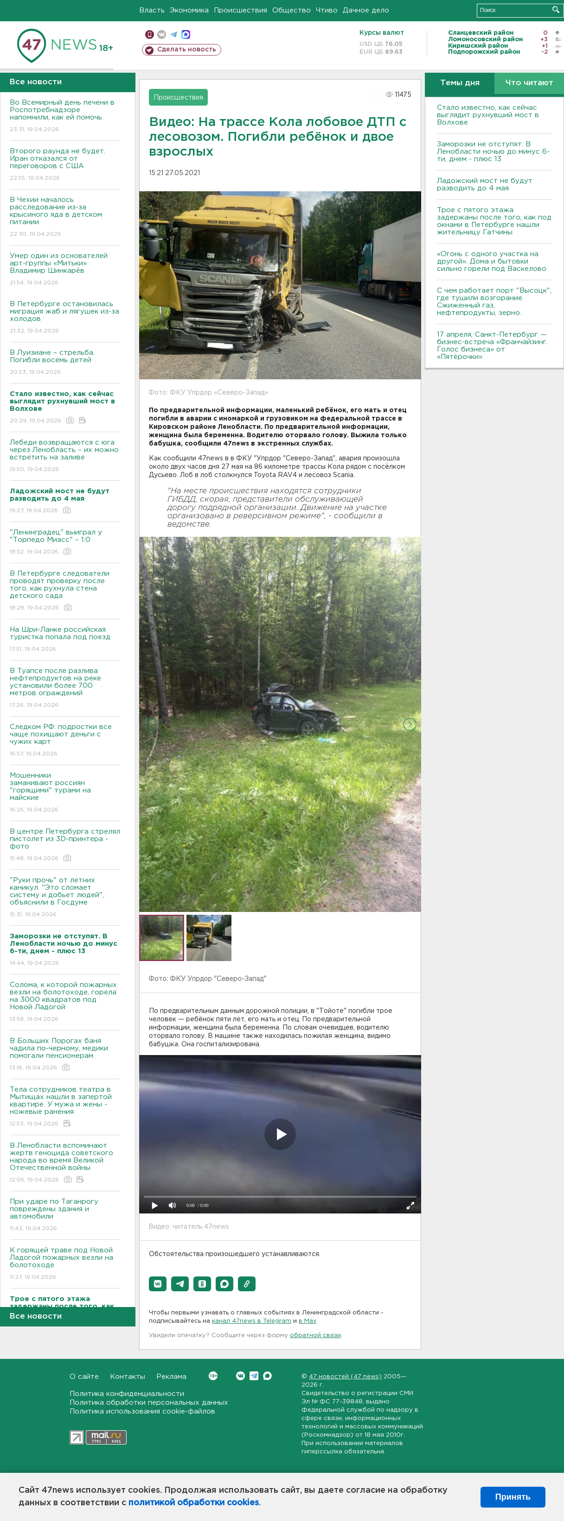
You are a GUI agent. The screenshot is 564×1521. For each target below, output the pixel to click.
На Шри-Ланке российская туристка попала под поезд (65, 640)
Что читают (529, 83)
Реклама (171, 1377)
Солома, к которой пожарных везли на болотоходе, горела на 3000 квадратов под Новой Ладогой (65, 1002)
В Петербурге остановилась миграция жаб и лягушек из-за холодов (65, 318)
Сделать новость (186, 49)
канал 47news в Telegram (251, 1321)
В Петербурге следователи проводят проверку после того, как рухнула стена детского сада (65, 591)
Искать (555, 9)
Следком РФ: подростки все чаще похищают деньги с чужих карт (65, 741)
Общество (291, 10)
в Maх (307, 1321)
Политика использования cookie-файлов (142, 1411)
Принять (513, 1497)
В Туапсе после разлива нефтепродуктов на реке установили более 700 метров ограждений (65, 688)
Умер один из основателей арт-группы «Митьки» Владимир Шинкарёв (65, 270)
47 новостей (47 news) (345, 1376)
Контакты (127, 1377)
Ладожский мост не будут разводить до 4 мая (484, 184)
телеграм (173, 34)
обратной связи (315, 1335)
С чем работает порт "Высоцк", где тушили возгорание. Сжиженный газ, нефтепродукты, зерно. (494, 302)
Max (267, 1375)
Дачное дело (366, 10)
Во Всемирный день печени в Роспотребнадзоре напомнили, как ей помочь (65, 116)
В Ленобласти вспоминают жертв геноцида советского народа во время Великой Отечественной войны (65, 1163)
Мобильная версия (149, 34)
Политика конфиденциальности (127, 1394)
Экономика (189, 10)
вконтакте (161, 34)
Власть (152, 10)
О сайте (84, 1377)
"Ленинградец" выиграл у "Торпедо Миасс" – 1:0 (65, 542)
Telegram (254, 1375)
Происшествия (240, 10)
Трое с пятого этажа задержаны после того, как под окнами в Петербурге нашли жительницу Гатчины (494, 221)
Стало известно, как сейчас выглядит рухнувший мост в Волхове (488, 115)
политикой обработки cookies (193, 1503)
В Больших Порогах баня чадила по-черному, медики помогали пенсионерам (65, 1055)
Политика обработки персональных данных (149, 1403)
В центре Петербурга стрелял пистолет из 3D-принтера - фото (65, 845)
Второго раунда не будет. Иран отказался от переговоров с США (65, 165)
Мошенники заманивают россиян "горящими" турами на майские (65, 793)
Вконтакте (213, 1375)
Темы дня (460, 83)
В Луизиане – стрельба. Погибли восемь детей (65, 363)
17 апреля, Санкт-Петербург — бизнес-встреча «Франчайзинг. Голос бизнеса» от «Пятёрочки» (492, 346)
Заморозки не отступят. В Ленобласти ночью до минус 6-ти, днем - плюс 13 (493, 151)
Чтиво (327, 10)
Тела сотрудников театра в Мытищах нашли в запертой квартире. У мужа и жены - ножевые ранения (65, 1107)
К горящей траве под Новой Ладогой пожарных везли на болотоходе (65, 1264)
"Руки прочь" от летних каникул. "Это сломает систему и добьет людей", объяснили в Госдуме (65, 897)
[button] (158, 1283)
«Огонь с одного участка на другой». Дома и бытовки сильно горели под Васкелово (491, 261)
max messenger (185, 34)
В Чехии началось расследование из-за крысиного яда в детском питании (65, 217)
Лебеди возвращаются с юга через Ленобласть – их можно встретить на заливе (65, 456)
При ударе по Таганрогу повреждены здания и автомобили (65, 1215)
